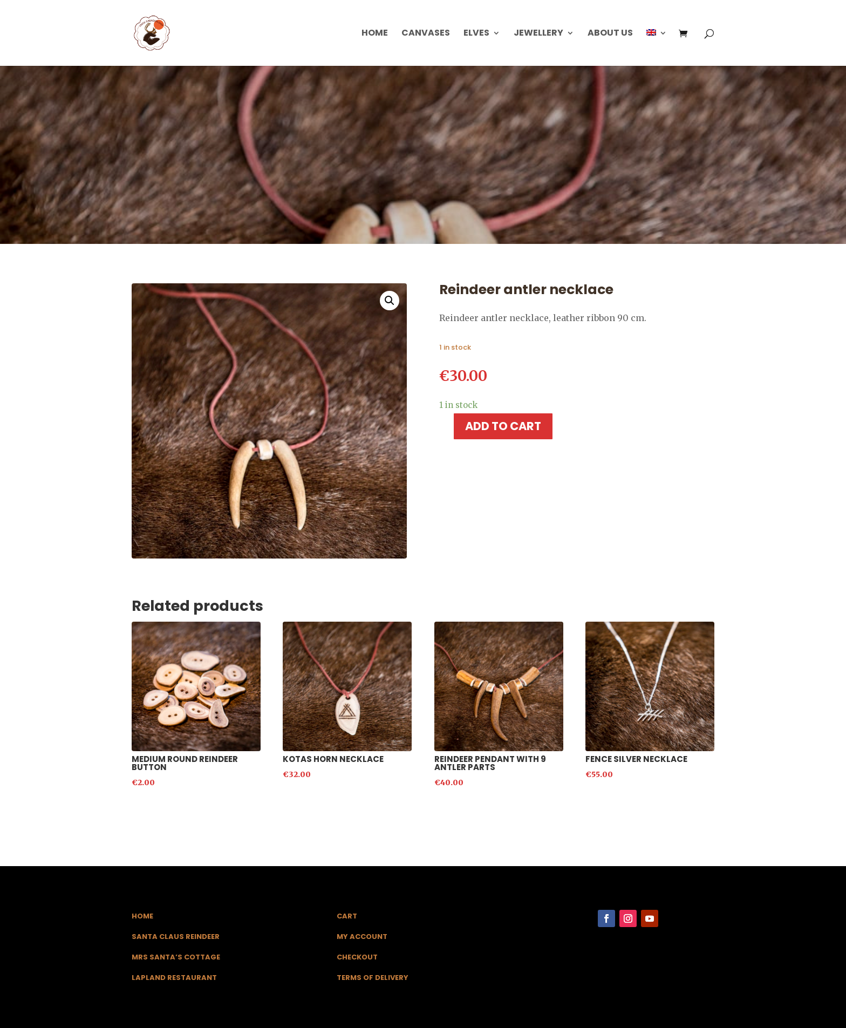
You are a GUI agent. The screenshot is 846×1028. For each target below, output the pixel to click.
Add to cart (503, 426)
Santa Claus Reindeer (176, 936)
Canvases (425, 34)
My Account (362, 936)
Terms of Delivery (372, 977)
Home (374, 34)
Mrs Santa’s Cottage (176, 957)
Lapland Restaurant (174, 977)
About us (610, 34)
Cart (347, 916)
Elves (476, 34)
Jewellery (538, 34)
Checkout (357, 957)
